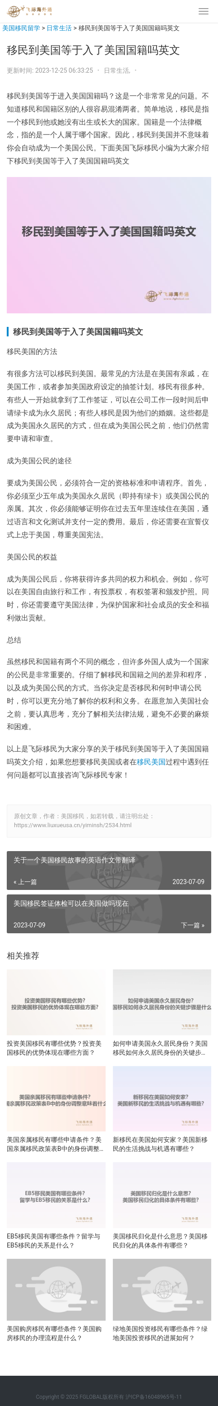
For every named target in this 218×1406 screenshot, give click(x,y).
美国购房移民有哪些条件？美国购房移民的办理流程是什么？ (54, 1333)
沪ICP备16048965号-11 (153, 1397)
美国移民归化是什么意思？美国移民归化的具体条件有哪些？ (160, 1241)
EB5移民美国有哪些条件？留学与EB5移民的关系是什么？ (53, 1241)
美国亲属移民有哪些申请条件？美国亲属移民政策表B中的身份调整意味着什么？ (54, 1144)
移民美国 (151, 762)
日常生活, (118, 70)
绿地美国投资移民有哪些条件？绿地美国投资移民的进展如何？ (160, 1333)
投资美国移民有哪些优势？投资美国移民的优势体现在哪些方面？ (54, 1048)
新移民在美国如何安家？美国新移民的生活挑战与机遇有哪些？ (160, 1144)
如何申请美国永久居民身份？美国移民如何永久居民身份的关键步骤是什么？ (160, 1048)
